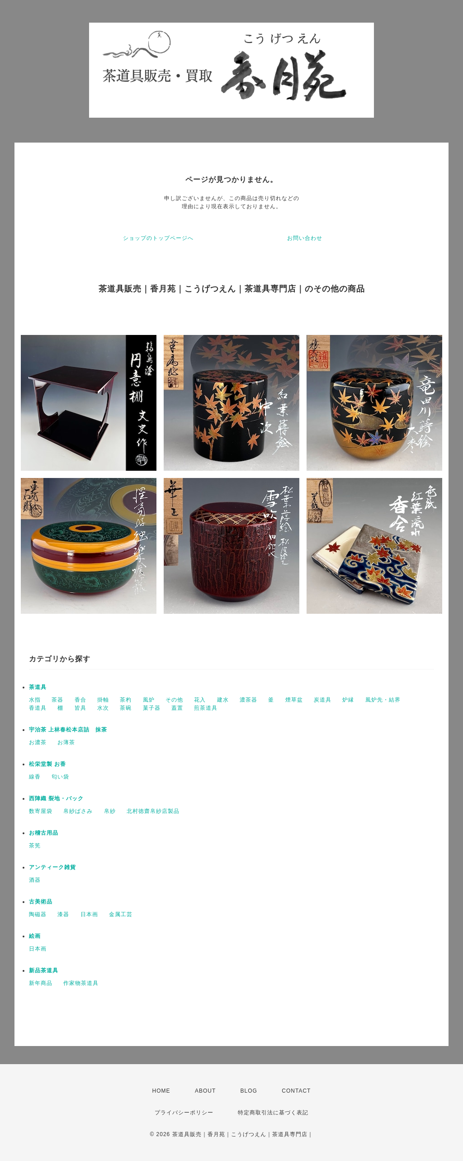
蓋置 (177, 708)
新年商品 (40, 983)
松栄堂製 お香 (47, 764)
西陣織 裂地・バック (56, 798)
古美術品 (40, 901)
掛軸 (103, 700)
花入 (200, 700)
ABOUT (205, 1091)
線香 (35, 777)
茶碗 (126, 708)
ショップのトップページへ (158, 238)
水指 (35, 700)
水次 (103, 708)
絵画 (35, 936)
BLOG (249, 1091)
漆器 (63, 914)
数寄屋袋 (40, 811)
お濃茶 (38, 742)
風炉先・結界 (383, 700)
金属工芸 (120, 914)
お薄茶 (66, 742)
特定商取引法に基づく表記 (273, 1112)
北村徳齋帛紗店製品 (153, 811)
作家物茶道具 (81, 983)
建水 (223, 700)
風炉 (149, 700)
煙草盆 (294, 700)
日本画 (89, 914)
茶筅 (35, 845)
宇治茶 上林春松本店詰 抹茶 (68, 729)
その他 (174, 700)
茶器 (57, 700)
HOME (161, 1091)
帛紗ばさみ (78, 811)
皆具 (80, 708)
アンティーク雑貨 (52, 867)
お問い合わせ (304, 238)
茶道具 (38, 687)
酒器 (35, 880)
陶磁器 (38, 914)
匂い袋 (60, 777)
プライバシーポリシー (184, 1112)
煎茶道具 (205, 708)
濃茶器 (248, 700)
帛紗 (110, 811)
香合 (80, 700)
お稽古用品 (43, 833)
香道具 (38, 708)
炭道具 (322, 700)
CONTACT (296, 1091)
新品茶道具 (43, 970)
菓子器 (152, 708)
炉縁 (348, 700)
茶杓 (126, 700)
